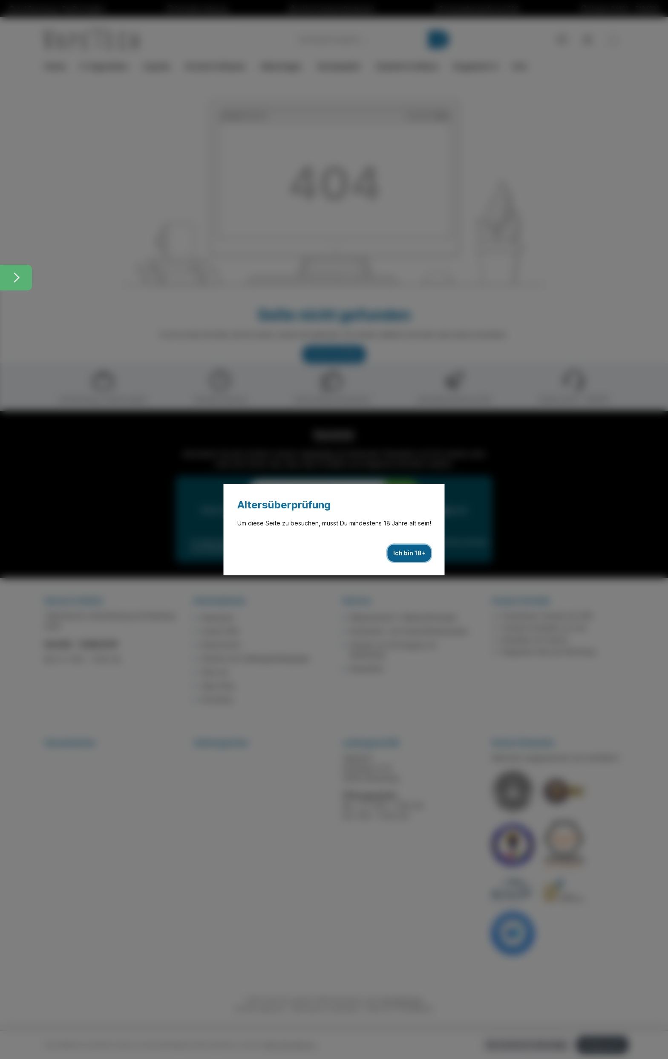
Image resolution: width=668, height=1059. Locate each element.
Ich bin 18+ (409, 553)
